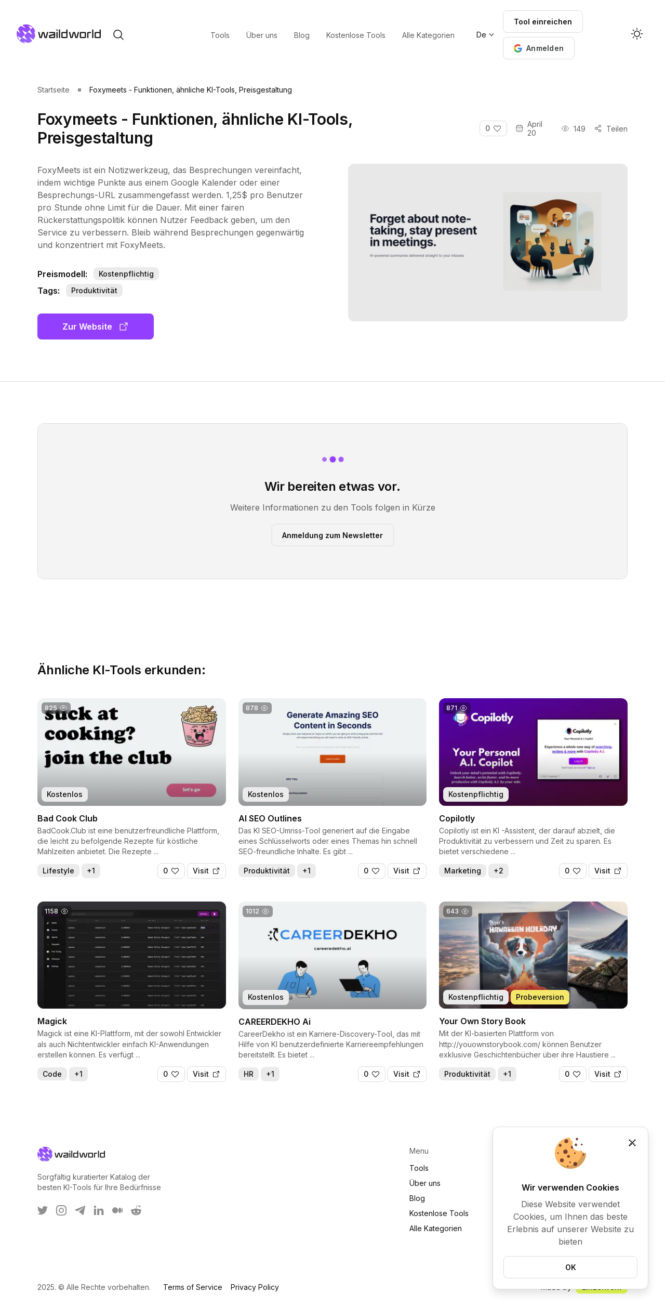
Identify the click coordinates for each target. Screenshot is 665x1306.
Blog (417, 1198)
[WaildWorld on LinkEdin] (99, 1210)
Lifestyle (58, 870)
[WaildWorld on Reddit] (136, 1210)
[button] (539, 48)
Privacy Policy (255, 1287)
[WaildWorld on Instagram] (61, 1210)
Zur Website (95, 326)
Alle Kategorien (435, 1228)
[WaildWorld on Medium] (117, 1210)
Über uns (425, 1183)
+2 (498, 870)
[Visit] (206, 871)
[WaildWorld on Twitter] (42, 1210)
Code (52, 1073)
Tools (419, 1168)
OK (570, 1267)
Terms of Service (192, 1287)
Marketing (462, 870)
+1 (91, 870)
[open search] (118, 34)
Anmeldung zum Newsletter (332, 534)
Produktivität (94, 290)
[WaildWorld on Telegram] (80, 1210)
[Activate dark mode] (637, 34)
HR (249, 1073)
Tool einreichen (543, 21)
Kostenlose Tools (439, 1213)
